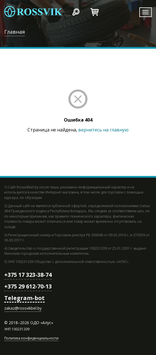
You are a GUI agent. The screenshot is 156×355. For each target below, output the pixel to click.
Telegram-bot (24, 298)
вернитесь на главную (103, 130)
